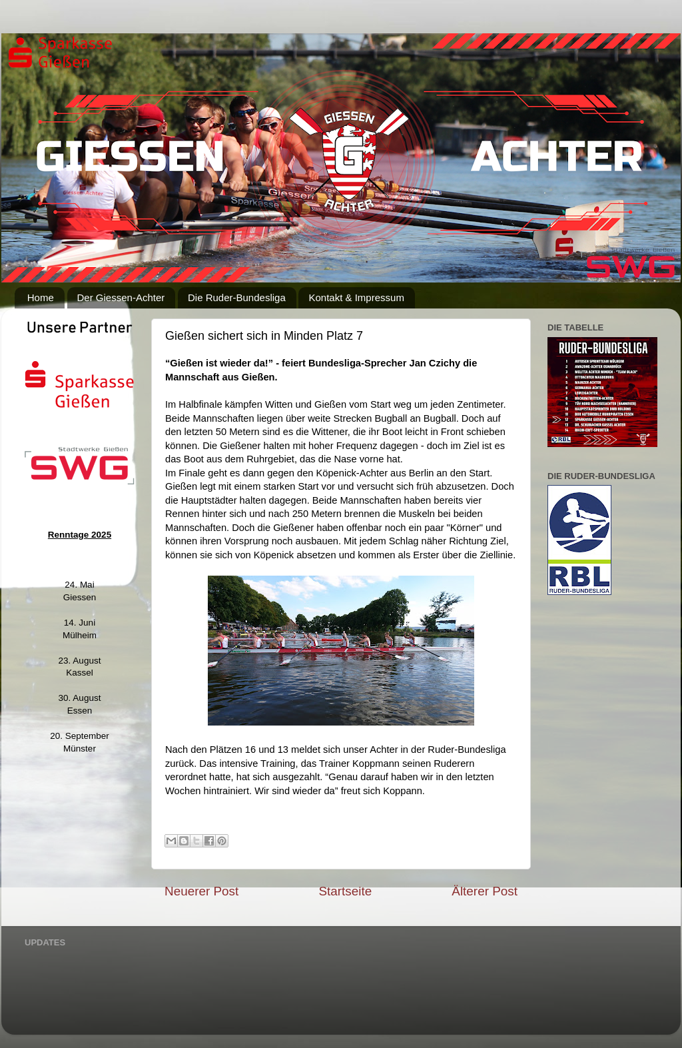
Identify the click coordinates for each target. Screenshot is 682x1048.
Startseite (345, 891)
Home (40, 297)
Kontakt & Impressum (356, 297)
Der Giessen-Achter (121, 297)
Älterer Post (484, 891)
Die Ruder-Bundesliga (237, 297)
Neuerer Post (201, 891)
